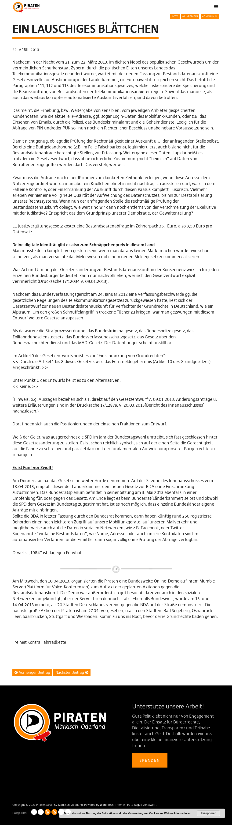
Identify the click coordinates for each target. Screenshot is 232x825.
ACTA (174, 16)
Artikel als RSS (48, 812)
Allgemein (190, 16)
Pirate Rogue (134, 804)
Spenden (150, 760)
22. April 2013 (25, 49)
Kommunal (210, 16)
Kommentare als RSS (54, 812)
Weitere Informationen (177, 813)
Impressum (34, 812)
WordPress (107, 804)
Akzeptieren (208, 813)
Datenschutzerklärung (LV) (41, 812)
